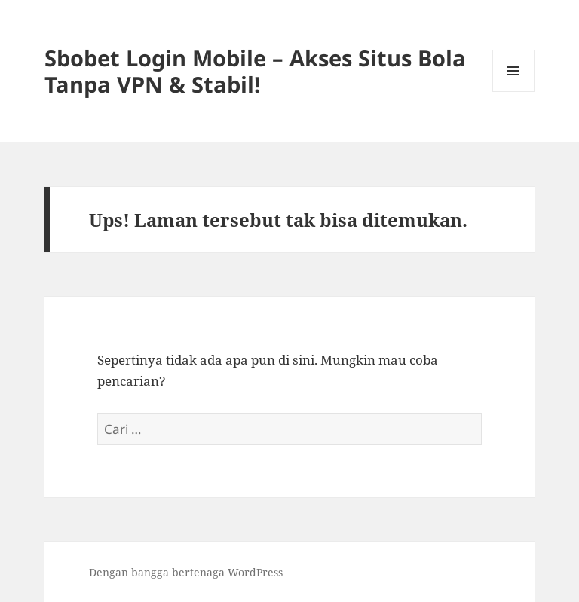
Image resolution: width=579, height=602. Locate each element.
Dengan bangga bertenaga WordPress (186, 572)
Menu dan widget (514, 91)
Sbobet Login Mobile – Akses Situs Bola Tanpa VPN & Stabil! (255, 71)
